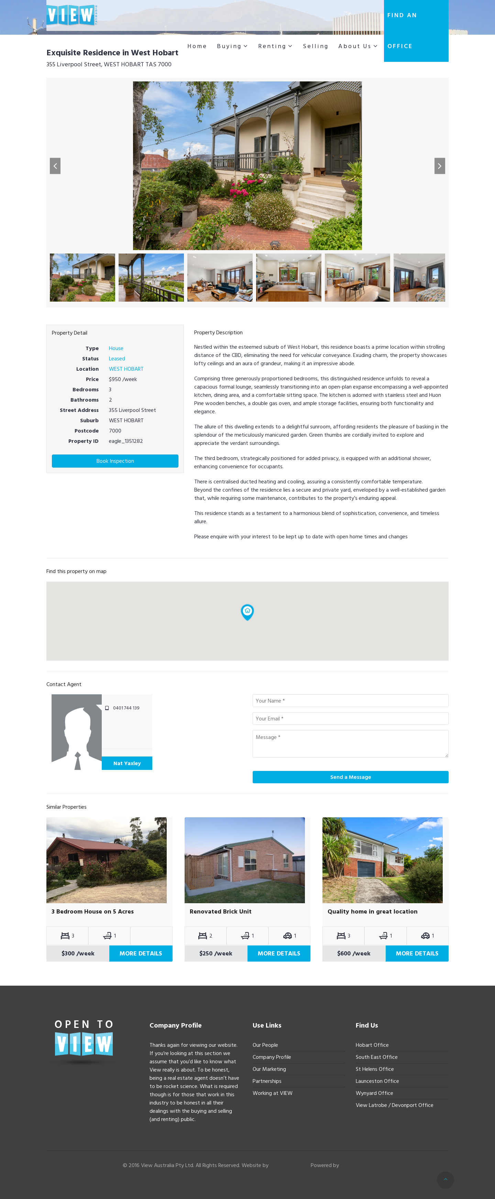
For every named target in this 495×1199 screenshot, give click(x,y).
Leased (117, 358)
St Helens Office (375, 1069)
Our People (265, 1045)
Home (197, 46)
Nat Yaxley (127, 763)
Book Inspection (115, 461)
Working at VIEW (273, 1093)
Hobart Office (372, 1045)
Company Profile (272, 1057)
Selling (316, 46)
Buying (229, 46)
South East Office (377, 1057)
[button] (55, 166)
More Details (141, 954)
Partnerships (267, 1081)
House (116, 348)
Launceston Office (377, 1081)
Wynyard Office (374, 1093)
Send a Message (350, 777)
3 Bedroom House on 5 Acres (93, 911)
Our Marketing (269, 1069)
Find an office (402, 30)
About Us (355, 46)
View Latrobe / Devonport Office (394, 1105)
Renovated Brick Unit (221, 911)
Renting (272, 46)
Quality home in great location (373, 911)
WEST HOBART (126, 369)
